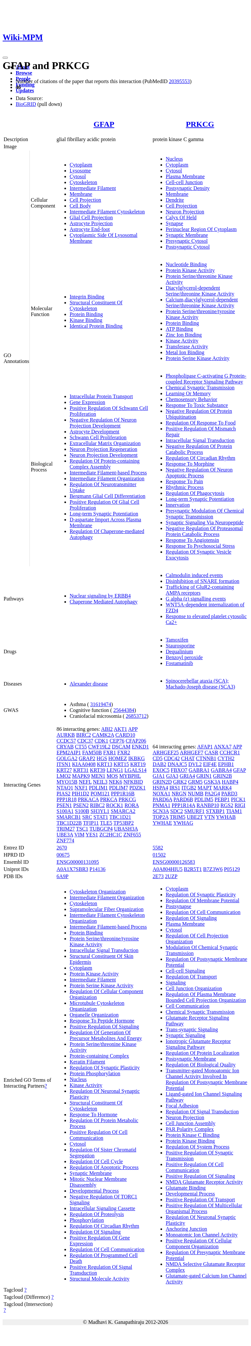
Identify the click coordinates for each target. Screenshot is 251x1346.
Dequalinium (179, 651)
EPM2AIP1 (69, 752)
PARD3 (229, 793)
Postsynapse (178, 906)
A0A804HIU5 (168, 869)
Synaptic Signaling (185, 1035)
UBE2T (195, 817)
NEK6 (115, 782)
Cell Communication (187, 1006)
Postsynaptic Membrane (191, 1059)
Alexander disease (89, 684)
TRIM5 (177, 817)
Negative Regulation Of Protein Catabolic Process (199, 449)
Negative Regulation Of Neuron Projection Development (103, 422)
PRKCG (200, 124)
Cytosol (78, 176)
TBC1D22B (69, 823)
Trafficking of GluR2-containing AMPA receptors (200, 590)
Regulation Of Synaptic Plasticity (105, 1067)
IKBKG (136, 758)
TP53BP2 (123, 823)
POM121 (100, 793)
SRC (87, 817)
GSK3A (212, 782)
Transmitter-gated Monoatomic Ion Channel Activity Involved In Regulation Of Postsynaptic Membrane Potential (206, 1079)
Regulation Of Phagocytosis (195, 493)
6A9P (62, 876)
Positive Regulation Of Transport (200, 1199)
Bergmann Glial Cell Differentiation (107, 496)
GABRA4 (221, 770)
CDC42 (172, 758)
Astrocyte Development (94, 431)
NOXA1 (161, 793)
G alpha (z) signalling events (196, 598)
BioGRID (26, 104)
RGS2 (227, 805)
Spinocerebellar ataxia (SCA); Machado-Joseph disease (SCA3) (200, 683)
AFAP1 (205, 746)
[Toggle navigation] (5, 58)
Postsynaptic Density (188, 188)
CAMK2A (103, 735)
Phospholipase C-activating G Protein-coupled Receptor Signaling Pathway (206, 378)
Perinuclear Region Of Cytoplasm (201, 229)
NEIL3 (100, 782)
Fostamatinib (179, 663)
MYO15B (67, 782)
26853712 (136, 716)
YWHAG (183, 823)
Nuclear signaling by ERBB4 (100, 596)
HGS (102, 758)
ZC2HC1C (110, 834)
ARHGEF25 (166, 752)
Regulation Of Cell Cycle (96, 1161)
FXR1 (109, 752)
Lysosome (80, 170)
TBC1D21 (120, 817)
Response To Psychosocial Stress (200, 546)
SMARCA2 (123, 811)
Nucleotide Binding (186, 264)
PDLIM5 (203, 799)
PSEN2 (81, 805)
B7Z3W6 (213, 869)
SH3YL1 (100, 811)
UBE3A (65, 834)
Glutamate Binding (186, 1188)
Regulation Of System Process (197, 1147)
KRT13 (104, 764)
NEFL (85, 782)
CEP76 (116, 741)
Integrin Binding (87, 296)
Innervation (178, 505)
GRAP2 (87, 758)
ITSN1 (64, 764)
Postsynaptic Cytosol (188, 247)
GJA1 (159, 776)
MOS (112, 776)
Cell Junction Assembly (190, 1123)
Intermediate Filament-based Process (108, 472)
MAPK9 (81, 776)
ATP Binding (179, 329)
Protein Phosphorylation (95, 1073)
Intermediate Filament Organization (107, 478)
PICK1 (238, 799)
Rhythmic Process (185, 487)
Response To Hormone (93, 1114)
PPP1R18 (66, 799)
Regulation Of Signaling (95, 1232)
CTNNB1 (206, 758)
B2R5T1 (193, 869)
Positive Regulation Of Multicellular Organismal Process (204, 1208)
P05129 (232, 869)
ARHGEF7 (191, 752)
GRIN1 (204, 776)
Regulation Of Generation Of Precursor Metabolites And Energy (106, 1035)
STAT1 (100, 817)
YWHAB (226, 817)
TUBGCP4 (101, 829)
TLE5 (106, 823)
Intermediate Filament (93, 188)
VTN (209, 817)
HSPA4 (160, 787)
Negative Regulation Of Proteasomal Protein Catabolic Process (204, 531)
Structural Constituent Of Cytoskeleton (96, 305)
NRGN (179, 793)
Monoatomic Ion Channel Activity (202, 1234)
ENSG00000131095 (78, 862)
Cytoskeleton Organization (98, 891)
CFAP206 (136, 741)
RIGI (240, 805)
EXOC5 (161, 770)
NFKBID (133, 782)
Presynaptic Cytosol (187, 241)
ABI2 (107, 729)
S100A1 (65, 811)
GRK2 (180, 782)
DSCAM (121, 746)
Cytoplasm (81, 164)
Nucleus (174, 159)
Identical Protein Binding (96, 326)
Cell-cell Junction (184, 182)
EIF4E (210, 764)
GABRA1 (199, 770)
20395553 (179, 81)
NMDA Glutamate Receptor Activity (204, 1182)
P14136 (98, 869)
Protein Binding (86, 314)
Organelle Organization (94, 1015)
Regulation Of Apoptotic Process (104, 1167)
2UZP (171, 876)
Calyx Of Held (181, 217)
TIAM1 (234, 811)
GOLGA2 (67, 758)
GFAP (103, 124)
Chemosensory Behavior (191, 399)
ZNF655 (132, 834)
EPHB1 (226, 764)
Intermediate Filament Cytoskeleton (107, 211)
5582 (158, 847)
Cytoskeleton (83, 182)
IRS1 (174, 787)
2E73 (158, 876)
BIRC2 (83, 735)
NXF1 (81, 787)
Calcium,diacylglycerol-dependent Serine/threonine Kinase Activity (202, 302)
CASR (211, 752)
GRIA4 (187, 776)
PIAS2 (64, 793)
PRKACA (88, 799)
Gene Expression (87, 402)
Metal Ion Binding (185, 352)
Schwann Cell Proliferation (98, 437)
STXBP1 (215, 811)
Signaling (176, 982)
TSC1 (82, 829)
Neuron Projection (185, 211)
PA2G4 (212, 793)
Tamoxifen (177, 640)
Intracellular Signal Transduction (200, 440)
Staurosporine (180, 645)
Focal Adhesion (182, 1105)
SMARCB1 (69, 817)
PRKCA (108, 799)
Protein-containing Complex (99, 1056)
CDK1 (101, 741)
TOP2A (161, 817)
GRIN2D (162, 782)
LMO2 (64, 776)
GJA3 (172, 776)
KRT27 (64, 770)
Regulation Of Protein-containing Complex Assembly (105, 464)
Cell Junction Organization (194, 988)
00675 (63, 855)
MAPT (205, 787)
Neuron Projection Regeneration (103, 449)
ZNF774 (65, 840)
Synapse (174, 223)
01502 (159, 855)
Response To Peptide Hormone (102, 1020)
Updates (25, 90)
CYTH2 (226, 758)
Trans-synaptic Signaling (192, 1029)
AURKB (66, 735)
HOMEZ (118, 758)
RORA (132, 805)
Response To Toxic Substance (197, 405)
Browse (24, 73)
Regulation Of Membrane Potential (202, 900)
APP (133, 729)
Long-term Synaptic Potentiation (104, 513)
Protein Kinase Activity (190, 270)
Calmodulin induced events (194, 575)
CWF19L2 (99, 746)
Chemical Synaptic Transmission (200, 387)
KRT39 (97, 770)
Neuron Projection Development (104, 455)
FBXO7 (179, 770)
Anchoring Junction (186, 1229)
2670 (62, 847)
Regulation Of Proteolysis (97, 1214)
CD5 (157, 758)
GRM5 (195, 782)
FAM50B (92, 752)
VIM (79, 834)
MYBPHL (130, 776)
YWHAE (162, 823)
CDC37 (85, 741)
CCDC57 (66, 741)
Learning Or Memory (188, 393)
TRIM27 (66, 829)
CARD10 (125, 735)
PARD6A (162, 799)
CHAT (188, 758)
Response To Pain (184, 481)
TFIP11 (91, 823)
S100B (82, 811)
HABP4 (230, 782)
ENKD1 (140, 746)
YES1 (92, 834)
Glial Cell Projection (91, 217)
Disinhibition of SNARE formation (202, 581)
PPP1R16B (123, 793)
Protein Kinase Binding (190, 1141)
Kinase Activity (182, 340)
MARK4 (222, 787)
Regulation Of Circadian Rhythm (200, 458)
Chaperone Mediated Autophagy (104, 601)
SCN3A (161, 811)
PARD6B (183, 799)
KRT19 (138, 764)
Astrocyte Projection (91, 223)
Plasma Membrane (185, 176)
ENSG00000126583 (174, 862)
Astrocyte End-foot (90, 229)
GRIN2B (222, 776)
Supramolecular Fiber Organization (106, 909)
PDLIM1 (98, 787)
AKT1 (120, 729)
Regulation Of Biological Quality (201, 1064)
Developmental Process (94, 1191)
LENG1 (115, 770)
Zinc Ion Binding (184, 335)
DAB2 (159, 764)
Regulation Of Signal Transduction (202, 1111)
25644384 (123, 710)
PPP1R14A (183, 805)
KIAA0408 (83, 764)
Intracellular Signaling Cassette (102, 1208)
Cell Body (80, 206)
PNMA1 (161, 805)
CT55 (81, 746)
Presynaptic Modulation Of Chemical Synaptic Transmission (205, 513)
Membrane (81, 194)
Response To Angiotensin (192, 540)
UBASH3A (126, 829)
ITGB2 (188, 787)
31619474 (100, 704)
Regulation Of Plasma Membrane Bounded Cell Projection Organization (206, 997)
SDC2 (176, 811)
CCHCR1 (230, 752)
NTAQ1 (65, 787)
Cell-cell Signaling (185, 971)
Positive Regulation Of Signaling (104, 1026)
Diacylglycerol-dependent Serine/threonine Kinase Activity (200, 291)
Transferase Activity (187, 346)
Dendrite (175, 200)
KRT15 (121, 764)
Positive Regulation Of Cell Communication (98, 1135)
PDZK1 (137, 787)
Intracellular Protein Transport (101, 396)
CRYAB (65, 746)
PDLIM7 (118, 787)
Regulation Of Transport (191, 976)
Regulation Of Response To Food (201, 423)
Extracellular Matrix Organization (105, 443)
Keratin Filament (87, 1061)
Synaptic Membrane (187, 235)
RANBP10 (207, 805)
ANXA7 (222, 746)
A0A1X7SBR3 (72, 869)
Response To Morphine (190, 464)
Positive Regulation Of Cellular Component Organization (199, 1243)
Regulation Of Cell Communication (107, 1249)
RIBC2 (97, 805)
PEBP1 (222, 799)
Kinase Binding (86, 320)
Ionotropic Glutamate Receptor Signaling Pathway (198, 1044)
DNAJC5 (177, 764)
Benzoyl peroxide (184, 657)
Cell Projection (85, 200)
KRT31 (81, 770)
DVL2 (195, 764)
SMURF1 (194, 811)
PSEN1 (64, 805)
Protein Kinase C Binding (193, 1135)
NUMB (196, 793)
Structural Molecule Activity (99, 1278)
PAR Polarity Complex (190, 1129)
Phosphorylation (87, 1220)
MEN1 (98, 776)
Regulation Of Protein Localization (202, 1053)
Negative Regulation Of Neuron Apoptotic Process (199, 472)
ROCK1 (114, 805)
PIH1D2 (80, 793)
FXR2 (123, 752)
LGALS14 (136, 770)
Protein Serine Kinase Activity (197, 358)
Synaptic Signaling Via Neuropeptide (204, 522)
